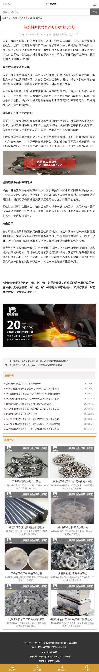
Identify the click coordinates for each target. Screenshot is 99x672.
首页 (15, 18)
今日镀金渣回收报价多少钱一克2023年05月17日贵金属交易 (50, 424)
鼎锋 (6, 282)
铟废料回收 (17, 50)
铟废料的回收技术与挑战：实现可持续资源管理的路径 (37, 365)
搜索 (94, 11)
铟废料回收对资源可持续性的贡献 (50, 414)
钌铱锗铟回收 (36, 18)
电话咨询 (12, 668)
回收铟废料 (9, 137)
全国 (7, 4)
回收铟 (12, 91)
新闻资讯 (23, 18)
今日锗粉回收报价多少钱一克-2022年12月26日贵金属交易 (50, 429)
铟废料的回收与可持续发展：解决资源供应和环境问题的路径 (40, 361)
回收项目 (37, 668)
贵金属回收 (16, 282)
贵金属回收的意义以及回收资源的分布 (50, 383)
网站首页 (86, 668)
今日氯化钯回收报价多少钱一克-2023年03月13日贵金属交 (50, 419)
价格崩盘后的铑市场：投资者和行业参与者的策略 (50, 403)
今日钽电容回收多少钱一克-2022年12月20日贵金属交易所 (50, 398)
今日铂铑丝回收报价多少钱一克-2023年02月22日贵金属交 (50, 388)
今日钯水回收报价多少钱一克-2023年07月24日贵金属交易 (50, 408)
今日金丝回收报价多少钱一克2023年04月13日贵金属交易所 (50, 393)
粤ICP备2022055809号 (49, 661)
